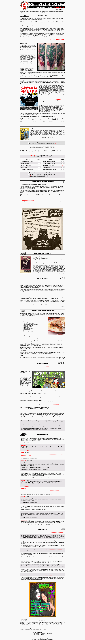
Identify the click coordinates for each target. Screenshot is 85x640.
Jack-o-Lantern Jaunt (45, 34)
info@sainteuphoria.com (30, 12)
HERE (51, 76)
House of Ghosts (24, 167)
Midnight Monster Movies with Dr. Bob (47, 190)
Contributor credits (24, 113)
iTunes (21, 195)
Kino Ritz (22, 509)
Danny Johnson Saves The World (32, 34)
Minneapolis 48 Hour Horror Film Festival (54, 549)
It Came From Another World (49, 161)
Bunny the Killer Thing (54, 506)
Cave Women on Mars (25, 163)
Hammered (36, 566)
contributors (52, 104)
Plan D (36, 391)
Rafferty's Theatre (24, 524)
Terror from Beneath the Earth (49, 163)
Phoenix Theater (24, 551)
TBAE (34, 439)
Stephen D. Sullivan (36, 416)
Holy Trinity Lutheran (51, 535)
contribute (27, 116)
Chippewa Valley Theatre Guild (57, 531)
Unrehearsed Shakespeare (33, 537)
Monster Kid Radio (44, 369)
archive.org (43, 194)
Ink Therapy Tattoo (29, 52)
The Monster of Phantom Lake (45, 82)
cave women (49, 353)
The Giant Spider (46, 167)
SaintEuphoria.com (44, 116)
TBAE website (26, 442)
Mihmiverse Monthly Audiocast (35, 184)
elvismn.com (41, 546)
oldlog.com (39, 579)
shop (50, 150)
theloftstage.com (48, 575)
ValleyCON (23, 474)
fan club (47, 365)
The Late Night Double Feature (56, 35)
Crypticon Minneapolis (54, 489)
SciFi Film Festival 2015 (56, 522)
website (28, 449)
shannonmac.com (53, 542)
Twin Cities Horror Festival (46, 553)
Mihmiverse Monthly (42, 76)
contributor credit (58, 98)
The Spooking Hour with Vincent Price (48, 569)
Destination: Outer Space (26, 165)
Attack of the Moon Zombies (48, 165)
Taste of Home (58, 357)
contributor (35, 116)
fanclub (34, 75)
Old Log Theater (53, 578)
